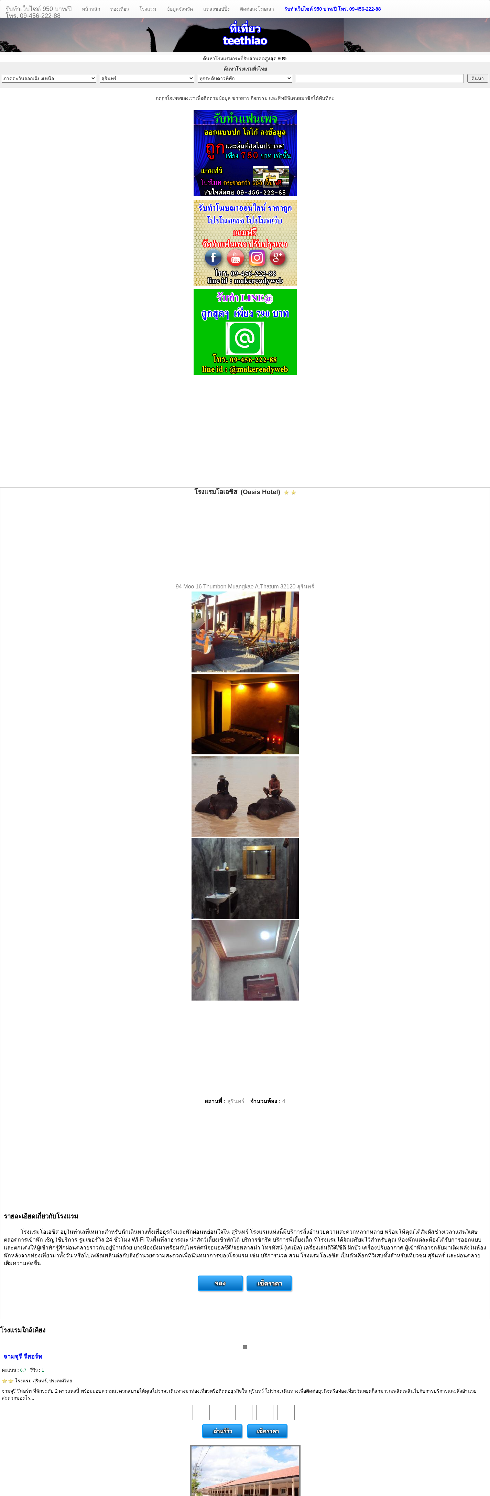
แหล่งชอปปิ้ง (216, 9)
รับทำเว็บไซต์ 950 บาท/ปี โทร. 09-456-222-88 (332, 9)
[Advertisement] (245, 432)
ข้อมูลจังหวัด (179, 9)
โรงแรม (147, 9)
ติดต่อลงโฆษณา (257, 9)
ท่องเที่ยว (119, 9)
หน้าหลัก (91, 9)
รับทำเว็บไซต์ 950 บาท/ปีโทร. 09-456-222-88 (39, 12)
